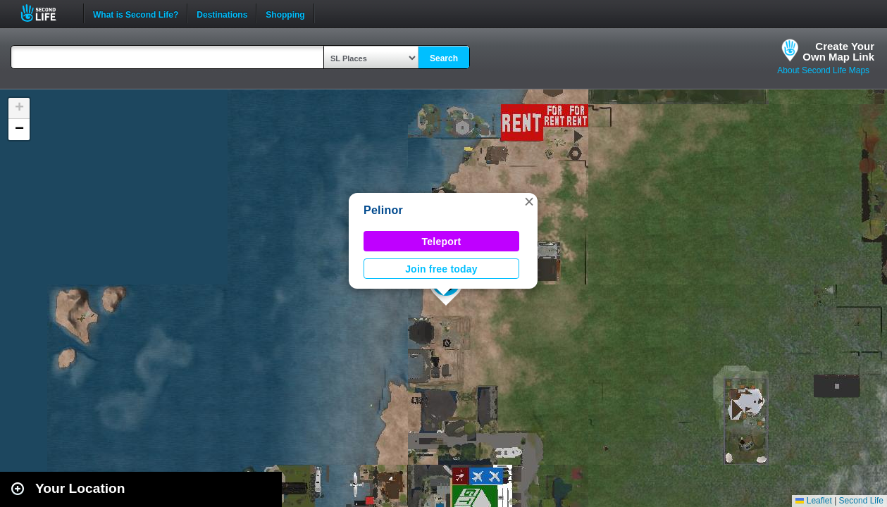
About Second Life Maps (823, 70)
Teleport (441, 241)
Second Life (46, 13)
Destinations (222, 13)
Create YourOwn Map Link (838, 51)
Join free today (441, 269)
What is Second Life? (135, 13)
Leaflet (813, 501)
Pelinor (383, 210)
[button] (529, 201)
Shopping (285, 13)
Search (444, 58)
